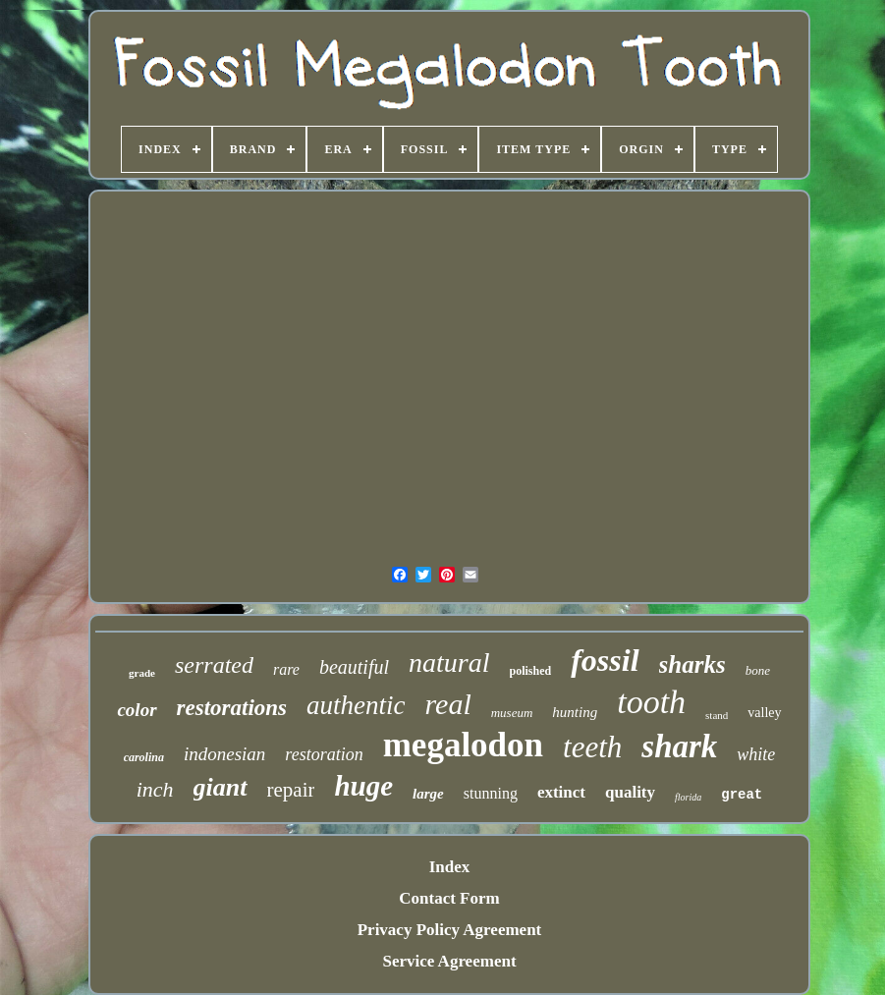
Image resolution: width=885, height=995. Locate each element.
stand (716, 715)
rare (286, 669)
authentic (355, 705)
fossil (604, 660)
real (448, 704)
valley (764, 712)
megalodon (463, 745)
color (136, 709)
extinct (561, 792)
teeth (592, 747)
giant (221, 787)
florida (688, 797)
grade (142, 673)
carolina (144, 757)
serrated (214, 665)
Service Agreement (449, 961)
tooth (651, 702)
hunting (574, 712)
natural (449, 662)
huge (363, 786)
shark (679, 746)
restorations (232, 707)
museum (512, 712)
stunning (491, 793)
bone (758, 670)
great (741, 794)
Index (449, 866)
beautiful (354, 667)
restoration (323, 754)
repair (291, 790)
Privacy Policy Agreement (450, 929)
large (428, 794)
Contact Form (449, 898)
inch (155, 789)
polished (531, 671)
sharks (692, 664)
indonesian (224, 754)
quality (630, 792)
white (756, 754)
